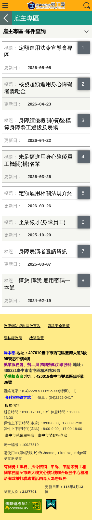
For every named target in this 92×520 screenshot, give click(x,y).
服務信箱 (12, 405)
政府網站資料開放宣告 (22, 326)
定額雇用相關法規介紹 (46, 193)
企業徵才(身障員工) (42, 222)
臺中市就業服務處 (19, 435)
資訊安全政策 (59, 326)
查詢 (86, 5)
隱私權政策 (13, 338)
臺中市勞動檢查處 (52, 435)
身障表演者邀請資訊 (43, 251)
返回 (6, 18)
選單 (5, 5)
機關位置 (36, 338)
